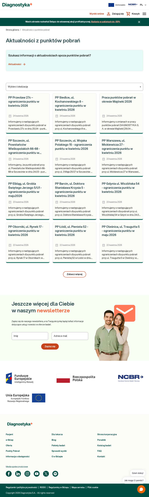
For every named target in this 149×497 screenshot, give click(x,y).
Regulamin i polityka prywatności (21, 488)
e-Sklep (9, 440)
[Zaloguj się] (115, 14)
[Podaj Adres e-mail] (70, 336)
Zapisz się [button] (50, 346)
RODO (43, 488)
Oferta (9, 446)
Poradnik (101, 440)
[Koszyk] (133, 14)
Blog (54, 440)
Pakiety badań (58, 446)
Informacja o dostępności (17, 457)
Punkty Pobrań (13, 451)
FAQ (99, 451)
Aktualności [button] (17, 64)
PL (143, 4)
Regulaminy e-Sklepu (59, 488)
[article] (27, 113)
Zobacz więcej (74, 274)
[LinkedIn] (18, 474)
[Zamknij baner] (139, 22)
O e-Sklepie (57, 457)
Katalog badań (104, 446)
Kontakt (101, 457)
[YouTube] (37, 474)
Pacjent (9, 435)
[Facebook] (9, 474)
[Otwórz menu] (144, 14)
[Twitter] (46, 474)
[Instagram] (27, 474)
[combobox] (74, 87)
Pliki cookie (92, 488)
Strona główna (12, 30)
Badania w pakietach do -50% (105, 22)
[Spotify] (55, 474)
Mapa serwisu (78, 488)
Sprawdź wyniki (59, 451)
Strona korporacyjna (107, 435)
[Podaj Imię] (30, 336)
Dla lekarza (57, 435)
